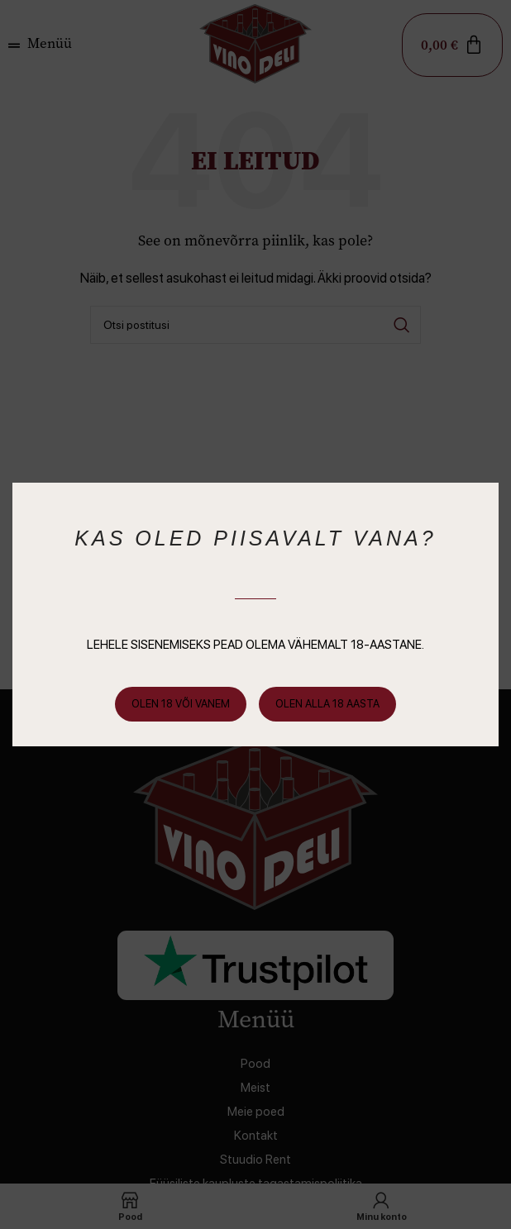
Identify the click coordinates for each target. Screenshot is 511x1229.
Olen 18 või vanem (180, 704)
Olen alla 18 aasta (327, 704)
